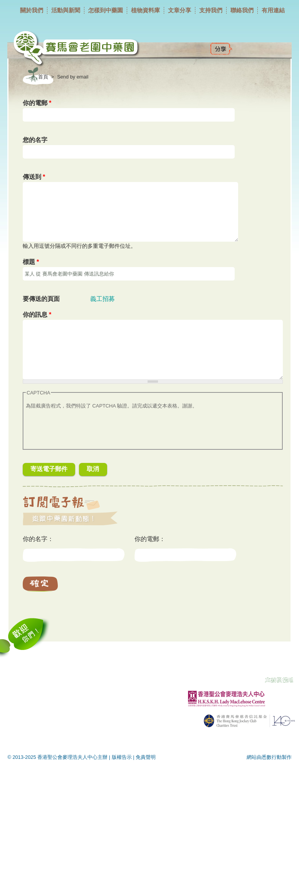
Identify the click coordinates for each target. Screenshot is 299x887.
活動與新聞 (65, 10)
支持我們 (210, 10)
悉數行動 (272, 757)
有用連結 (273, 10)
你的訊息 (37, 314)
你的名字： (38, 539)
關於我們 (31, 10)
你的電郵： (149, 539)
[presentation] (84, 432)
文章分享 (179, 10)
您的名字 (35, 140)
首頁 (43, 77)
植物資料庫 (145, 10)
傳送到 (34, 177)
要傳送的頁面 (41, 299)
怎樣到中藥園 (105, 10)
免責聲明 (146, 757)
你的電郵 (37, 103)
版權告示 (122, 757)
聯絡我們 (242, 10)
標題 (31, 262)
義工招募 (102, 299)
